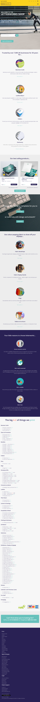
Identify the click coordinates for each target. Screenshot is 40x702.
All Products (4, 652)
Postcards (5, 500)
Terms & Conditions (5, 678)
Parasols (4, 571)
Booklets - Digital (6, 449)
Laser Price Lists (6, 515)
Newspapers (5, 495)
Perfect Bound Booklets (7, 452)
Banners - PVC (6, 550)
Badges (4, 473)
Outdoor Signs (6, 570)
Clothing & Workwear (7, 522)
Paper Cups (5, 530)
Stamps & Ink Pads (6, 543)
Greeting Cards (6, 505)
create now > (20, 211)
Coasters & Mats (6, 528)
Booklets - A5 (5, 447)
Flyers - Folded (6, 438)
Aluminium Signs (4, 662)
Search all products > (20, 190)
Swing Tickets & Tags (7, 518)
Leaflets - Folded (6, 493)
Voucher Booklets (6, 453)
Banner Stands (6, 548)
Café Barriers (5, 555)
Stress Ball (5, 597)
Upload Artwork (4, 690)
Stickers (4, 587)
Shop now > (13, 184)
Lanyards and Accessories (8, 481)
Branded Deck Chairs (5, 670)
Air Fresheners (6, 472)
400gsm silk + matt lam (6, 181)
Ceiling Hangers (6, 558)
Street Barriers (6, 577)
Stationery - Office (6, 483)
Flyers (4, 437)
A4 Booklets (4, 647)
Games (4, 479)
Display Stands (6, 560)
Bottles (4, 526)
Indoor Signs (5, 568)
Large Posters (4, 674)
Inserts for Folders (6, 459)
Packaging (5, 602)
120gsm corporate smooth (27, 181)
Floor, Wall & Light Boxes (7, 566)
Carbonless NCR (6, 537)
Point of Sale (5, 572)
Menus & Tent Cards (7, 516)
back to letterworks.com (6, 691)
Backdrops (5, 547)
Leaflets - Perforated (7, 494)
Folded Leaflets (4, 636)
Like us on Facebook (5, 694)
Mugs (4, 529)
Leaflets (4, 491)
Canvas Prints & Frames (7, 556)
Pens (4, 463)
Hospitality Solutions (7, 514)
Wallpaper (5, 583)
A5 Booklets (4, 645)
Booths (4, 554)
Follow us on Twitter (5, 697)
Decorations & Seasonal (7, 512)
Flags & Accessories (7, 563)
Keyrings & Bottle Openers (8, 480)
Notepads (5, 540)
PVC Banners (4, 657)
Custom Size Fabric (6, 559)
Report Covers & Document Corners (10, 541)
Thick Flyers (5, 501)
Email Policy (4, 680)
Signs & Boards (6, 576)
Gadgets (4, 477)
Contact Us (4, 687)
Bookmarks (5, 434)
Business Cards (6, 427)
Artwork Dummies (5, 688)
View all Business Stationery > (32, 187)
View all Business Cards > (13, 187)
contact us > (20, 221)
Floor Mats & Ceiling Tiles (8, 564)
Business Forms (6, 535)
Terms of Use (4, 683)
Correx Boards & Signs (6, 671)
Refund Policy (4, 682)
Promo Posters (6, 575)
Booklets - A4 (5, 445)
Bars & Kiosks (5, 552)
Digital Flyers (5, 436)
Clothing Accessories (7, 476)
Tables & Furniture (6, 580)
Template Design (5, 650)
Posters (3, 643)
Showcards (4, 640)
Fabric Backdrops (5, 660)
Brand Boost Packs (6, 475)
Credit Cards (5, 429)
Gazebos (5, 567)
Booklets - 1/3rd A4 (7, 444)
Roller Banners (4, 656)
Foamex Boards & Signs (6, 659)
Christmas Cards (6, 593)
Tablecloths (5, 579)
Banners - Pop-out (6, 551)
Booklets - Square (6, 451)
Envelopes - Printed (7, 539)
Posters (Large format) (7, 573)
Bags (4, 468)
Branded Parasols (5, 668)
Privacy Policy (4, 679)
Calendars (5, 592)
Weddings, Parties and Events (8, 487)
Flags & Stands (4, 663)
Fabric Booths (4, 667)
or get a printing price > (7, 41)
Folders (4, 458)
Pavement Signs (4, 672)
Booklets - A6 (5, 448)
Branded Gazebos (5, 664)
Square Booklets (5, 648)
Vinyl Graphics (5, 581)
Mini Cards (5, 430)
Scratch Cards (6, 440)
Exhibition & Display (7, 562)
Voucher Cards (6, 508)
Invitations (5, 507)
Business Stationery (7, 536)
